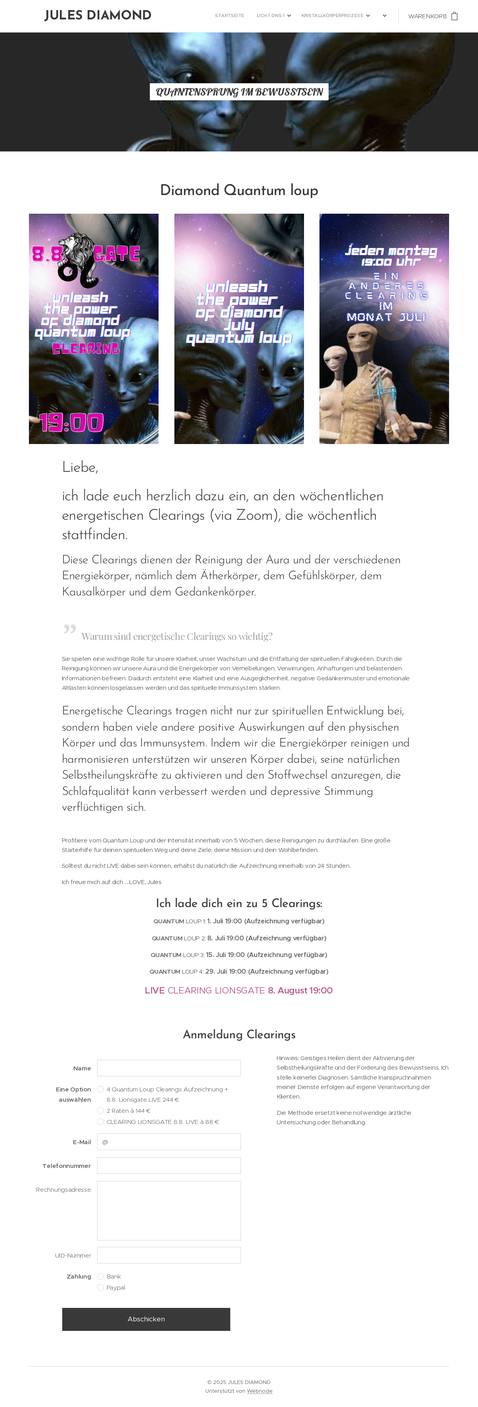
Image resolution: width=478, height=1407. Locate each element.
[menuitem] (281, 16)
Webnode (260, 1391)
